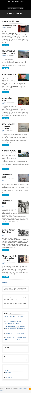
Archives (6, 350)
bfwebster (4, 27)
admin (3, 76)
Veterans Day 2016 (9, 74)
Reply (3, 29)
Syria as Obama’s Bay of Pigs (8, 231)
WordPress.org (8, 377)
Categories (6, 360)
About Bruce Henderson (12, 5)
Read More (5, 45)
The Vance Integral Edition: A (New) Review (15, 326)
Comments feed (8, 375)
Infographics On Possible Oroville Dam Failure (15, 337)
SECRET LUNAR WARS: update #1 (8, 52)
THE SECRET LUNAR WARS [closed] (13, 323)
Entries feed (8, 372)
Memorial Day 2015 (9, 151)
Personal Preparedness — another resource (15, 328)
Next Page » (5, 282)
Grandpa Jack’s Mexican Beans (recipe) (14, 316)
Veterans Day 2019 (9, 26)
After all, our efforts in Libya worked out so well (9, 258)
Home (9, 1)
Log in (6, 370)
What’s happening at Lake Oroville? (13, 339)
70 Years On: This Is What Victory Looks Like (8, 126)
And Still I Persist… (15, 13)
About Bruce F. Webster (17, 1)
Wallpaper (22, 5)
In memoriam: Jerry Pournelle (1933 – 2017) (15, 331)
